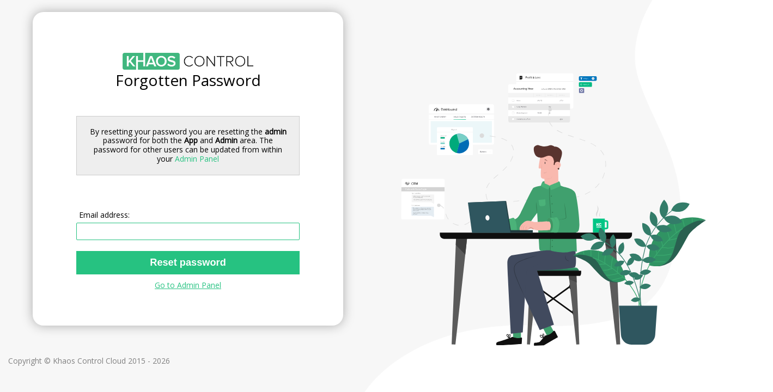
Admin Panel (197, 159)
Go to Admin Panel (188, 285)
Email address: (104, 215)
